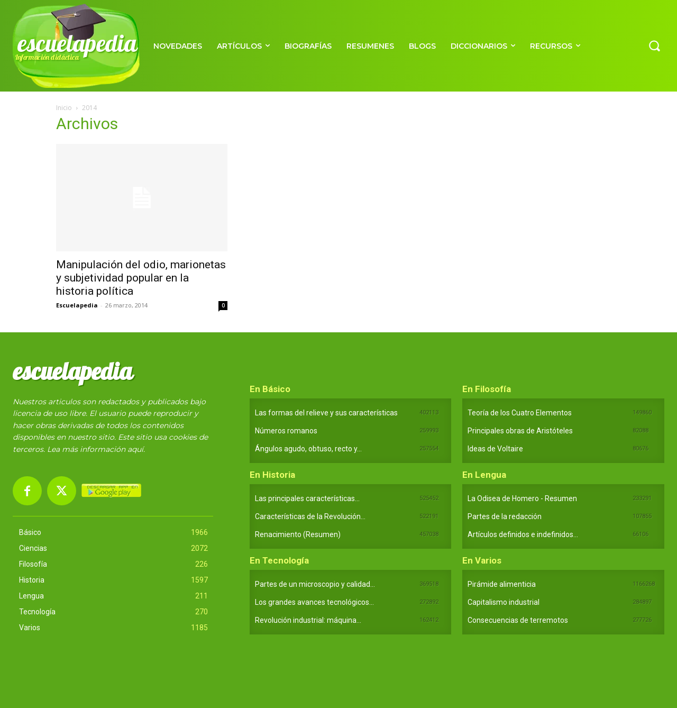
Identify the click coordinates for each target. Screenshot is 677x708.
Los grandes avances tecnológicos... (314, 602)
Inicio (64, 107)
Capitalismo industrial (503, 602)
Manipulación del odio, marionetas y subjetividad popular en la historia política (141, 277)
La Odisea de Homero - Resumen (522, 498)
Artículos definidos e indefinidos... (523, 534)
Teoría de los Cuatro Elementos (520, 413)
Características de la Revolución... (310, 516)
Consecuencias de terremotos (518, 620)
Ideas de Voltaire (495, 448)
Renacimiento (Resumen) (298, 534)
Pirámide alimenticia (502, 584)
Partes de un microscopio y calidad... (315, 584)
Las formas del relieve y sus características (326, 413)
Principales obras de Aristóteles (520, 430)
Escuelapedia (77, 305)
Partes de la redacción (505, 516)
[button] (654, 45)
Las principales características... (307, 498)
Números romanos (286, 430)
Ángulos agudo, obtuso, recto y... (308, 448)
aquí (135, 449)
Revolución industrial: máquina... (308, 620)
